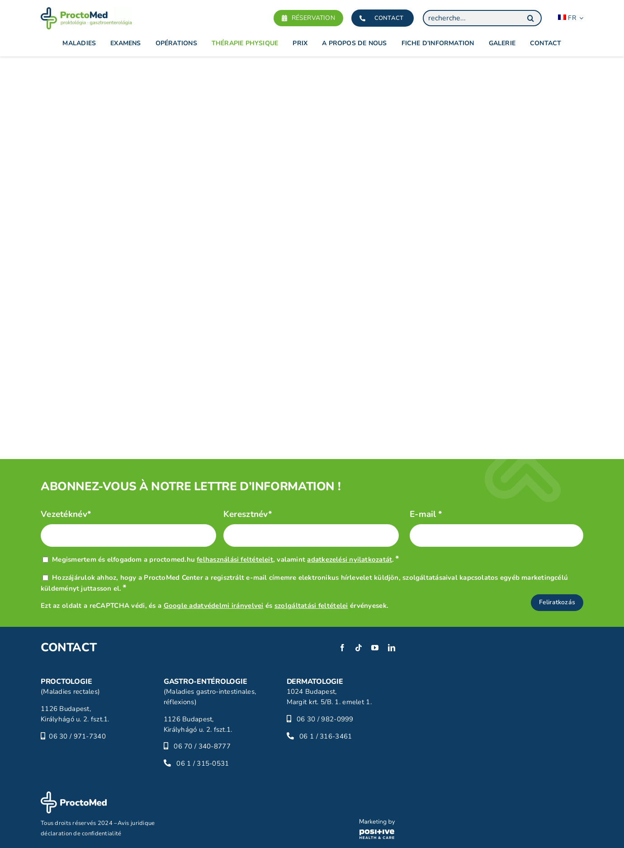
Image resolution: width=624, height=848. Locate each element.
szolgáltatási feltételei (311, 605)
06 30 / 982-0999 (325, 719)
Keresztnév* (247, 514)
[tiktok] (358, 647)
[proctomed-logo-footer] (74, 795)
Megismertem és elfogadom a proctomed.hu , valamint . (225, 559)
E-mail (426, 514)
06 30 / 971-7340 (77, 736)
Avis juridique (136, 823)
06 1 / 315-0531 (202, 763)
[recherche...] (482, 18)
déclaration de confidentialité (81, 833)
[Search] (530, 18)
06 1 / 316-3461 (325, 736)
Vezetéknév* (66, 514)
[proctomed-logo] (86, 11)
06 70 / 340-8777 (202, 746)
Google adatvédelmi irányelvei (214, 605)
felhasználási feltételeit (235, 559)
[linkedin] (391, 647)
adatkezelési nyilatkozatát (349, 559)
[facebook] (342, 647)
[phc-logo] (377, 823)
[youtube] (374, 647)
